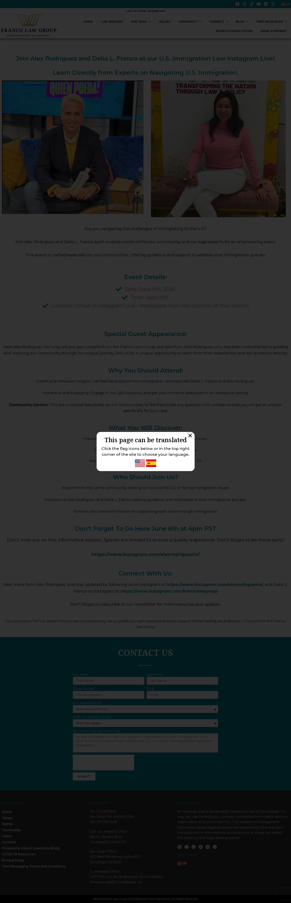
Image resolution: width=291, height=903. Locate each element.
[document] (145, 451)
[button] (190, 435)
